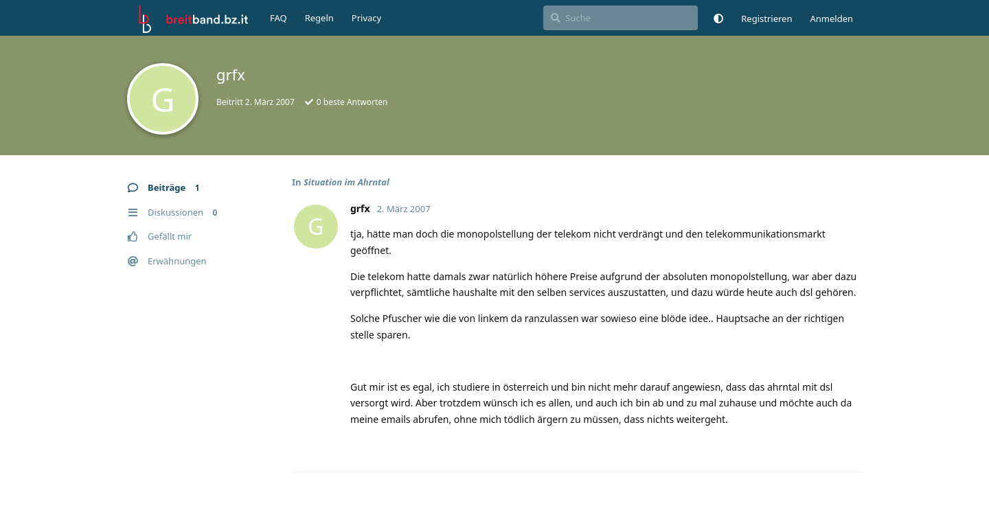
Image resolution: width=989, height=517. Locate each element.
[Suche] (620, 17)
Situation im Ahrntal (346, 182)
